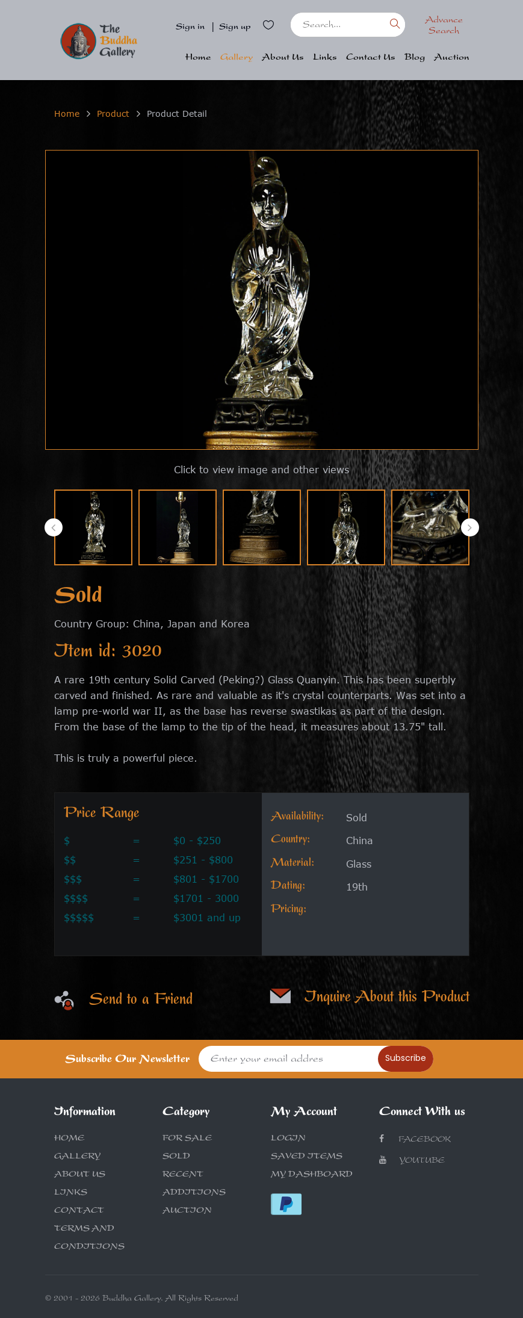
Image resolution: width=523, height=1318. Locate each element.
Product (113, 113)
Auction (451, 58)
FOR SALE (187, 1139)
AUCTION (187, 1211)
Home (198, 58)
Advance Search (444, 26)
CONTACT (79, 1211)
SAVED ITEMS (306, 1157)
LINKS (70, 1193)
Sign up (235, 27)
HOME (69, 1139)
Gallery (236, 58)
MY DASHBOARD (312, 1175)
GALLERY (77, 1157)
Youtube (412, 1160)
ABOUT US (79, 1175)
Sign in (190, 27)
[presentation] (54, 527)
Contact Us (370, 58)
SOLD (176, 1157)
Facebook (415, 1139)
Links (325, 58)
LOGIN (288, 1139)
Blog (414, 58)
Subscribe (405, 1058)
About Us (283, 58)
